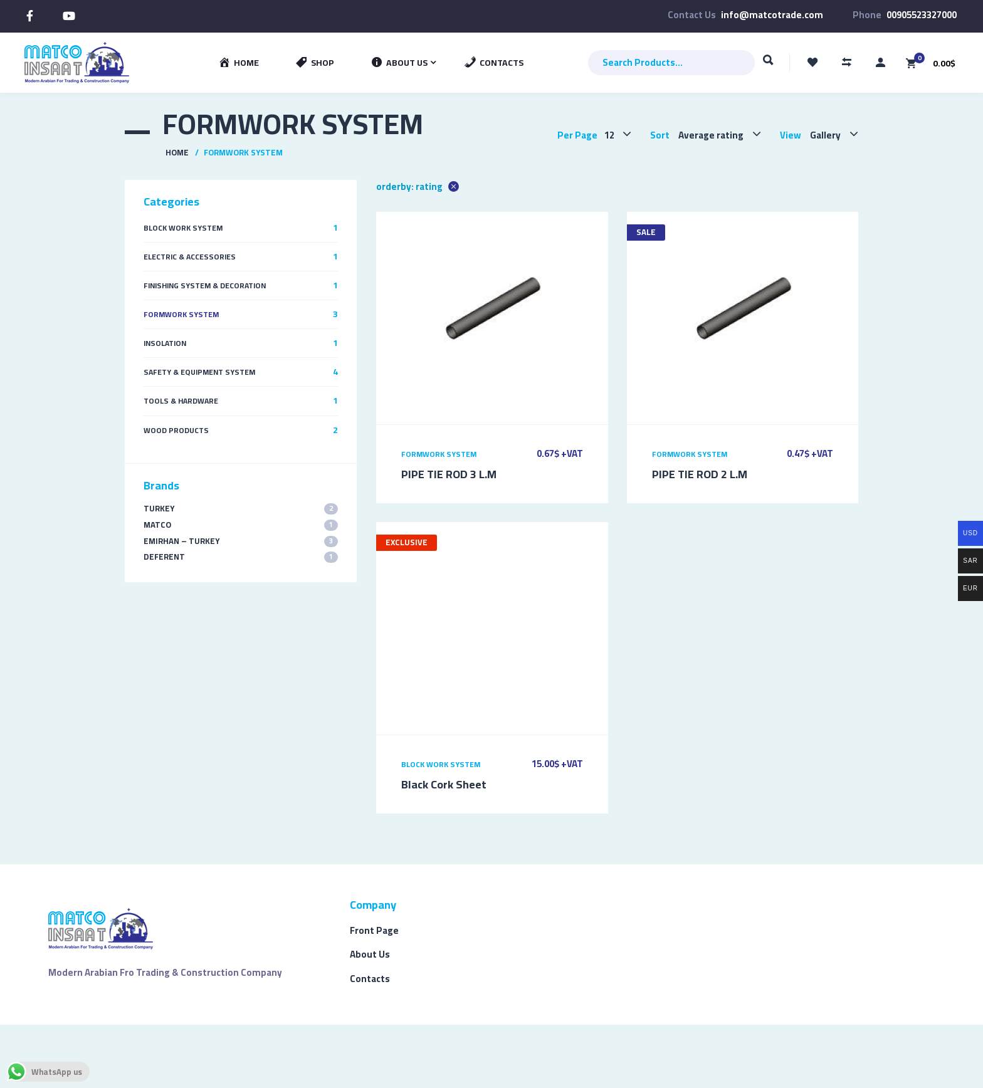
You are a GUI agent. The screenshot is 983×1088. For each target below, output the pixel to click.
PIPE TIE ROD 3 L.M (449, 474)
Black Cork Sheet (443, 784)
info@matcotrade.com (772, 15)
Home (177, 152)
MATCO (241, 525)
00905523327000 (921, 15)
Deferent (241, 557)
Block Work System (440, 764)
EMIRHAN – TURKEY (241, 541)
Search (768, 65)
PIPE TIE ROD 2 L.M (699, 474)
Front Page (374, 930)
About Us (370, 954)
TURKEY (241, 509)
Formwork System (438, 454)
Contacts (370, 979)
